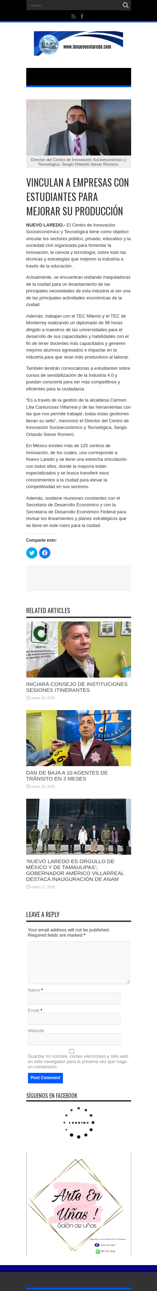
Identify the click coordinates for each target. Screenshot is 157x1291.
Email (34, 1010)
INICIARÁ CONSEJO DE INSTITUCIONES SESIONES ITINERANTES (77, 687)
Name (34, 990)
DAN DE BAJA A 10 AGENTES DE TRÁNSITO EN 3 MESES (67, 776)
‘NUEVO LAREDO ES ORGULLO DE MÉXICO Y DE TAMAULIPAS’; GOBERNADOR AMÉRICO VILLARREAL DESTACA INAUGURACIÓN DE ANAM (75, 870)
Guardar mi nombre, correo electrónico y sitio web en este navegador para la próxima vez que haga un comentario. (78, 1061)
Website (36, 1030)
